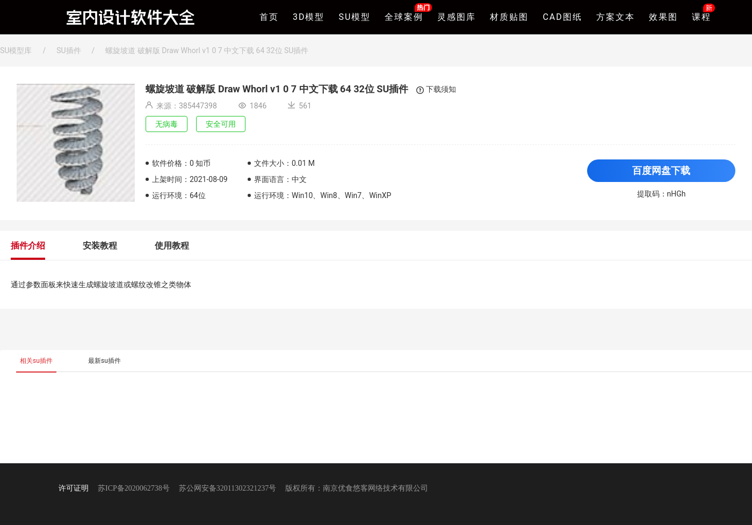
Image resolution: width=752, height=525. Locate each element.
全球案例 (404, 16)
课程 (701, 16)
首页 (269, 17)
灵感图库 (456, 17)
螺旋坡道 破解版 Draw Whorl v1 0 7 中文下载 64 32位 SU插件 (206, 50)
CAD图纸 (562, 17)
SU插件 (68, 50)
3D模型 (309, 17)
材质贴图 (509, 17)
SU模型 (355, 17)
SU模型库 (16, 50)
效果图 (663, 17)
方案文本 (615, 17)
